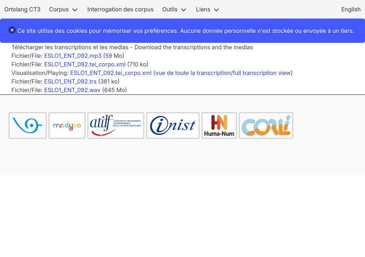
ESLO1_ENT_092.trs (70, 81)
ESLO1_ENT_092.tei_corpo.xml (84, 64)
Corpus (59, 9)
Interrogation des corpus (120, 9)
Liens (203, 9)
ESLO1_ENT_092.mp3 (73, 55)
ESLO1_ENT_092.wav (72, 90)
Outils (170, 9)
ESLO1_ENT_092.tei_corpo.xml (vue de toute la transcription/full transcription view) (181, 72)
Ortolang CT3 (22, 9)
